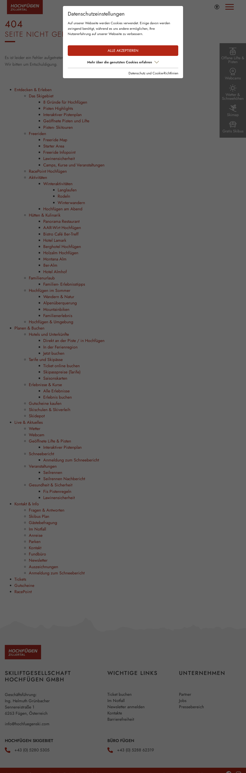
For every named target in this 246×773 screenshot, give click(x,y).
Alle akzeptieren (123, 50)
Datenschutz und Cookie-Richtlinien (153, 73)
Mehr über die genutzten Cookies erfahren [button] (123, 62)
